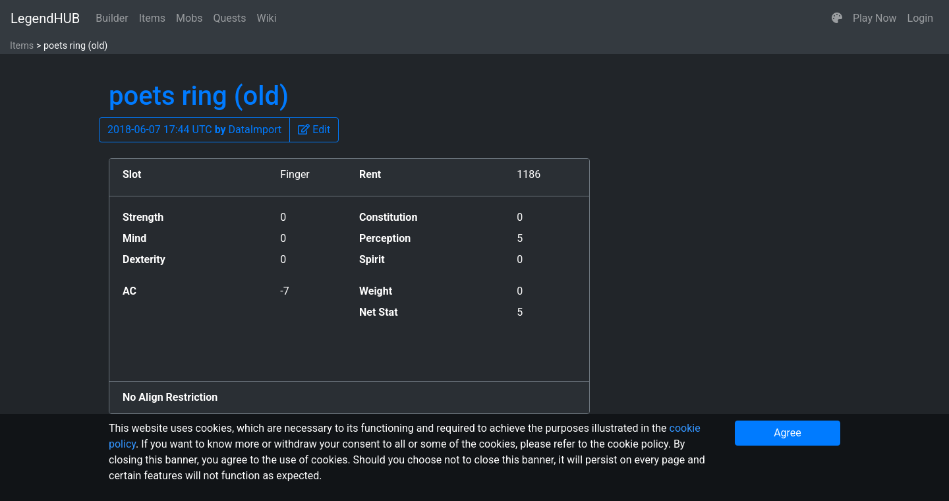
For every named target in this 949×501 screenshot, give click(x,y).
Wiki (267, 18)
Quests (229, 18)
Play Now (875, 18)
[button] (837, 18)
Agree (787, 433)
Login (920, 18)
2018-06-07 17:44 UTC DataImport (194, 129)
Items (152, 18)
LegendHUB (45, 18)
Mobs (189, 18)
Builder (112, 18)
